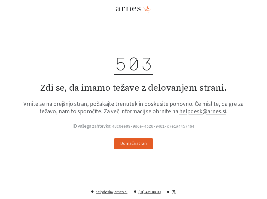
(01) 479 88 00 (149, 192)
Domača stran (133, 143)
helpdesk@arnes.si (202, 111)
